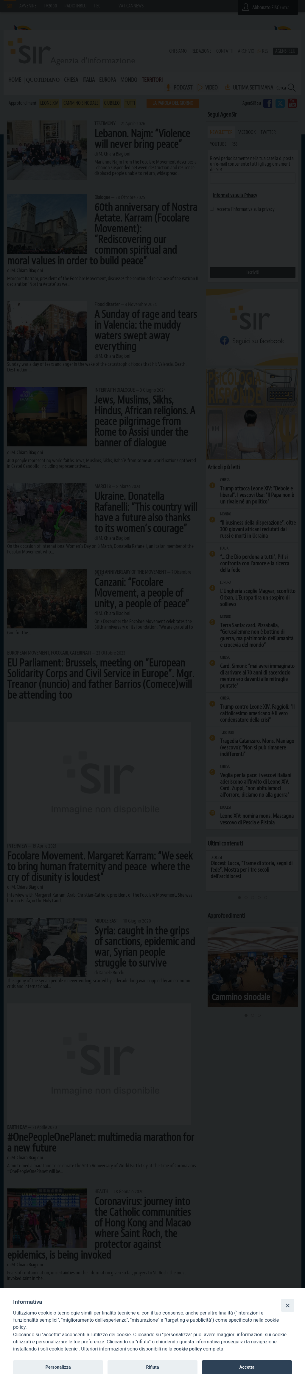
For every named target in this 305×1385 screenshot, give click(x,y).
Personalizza (58, 1367)
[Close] (287, 1305)
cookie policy (188, 1349)
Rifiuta (152, 1367)
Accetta (246, 1367)
